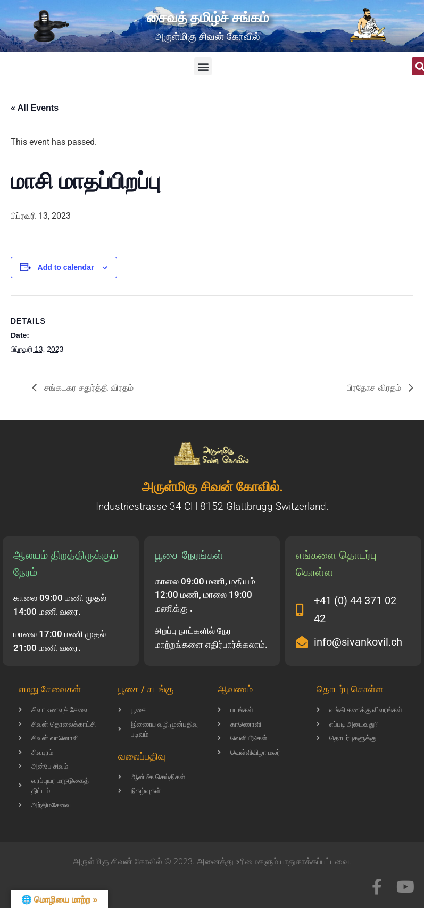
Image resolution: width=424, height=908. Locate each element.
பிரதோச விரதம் (375, 387)
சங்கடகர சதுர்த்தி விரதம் (88, 387)
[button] (203, 66)
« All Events (35, 107)
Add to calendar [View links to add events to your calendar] (66, 267)
